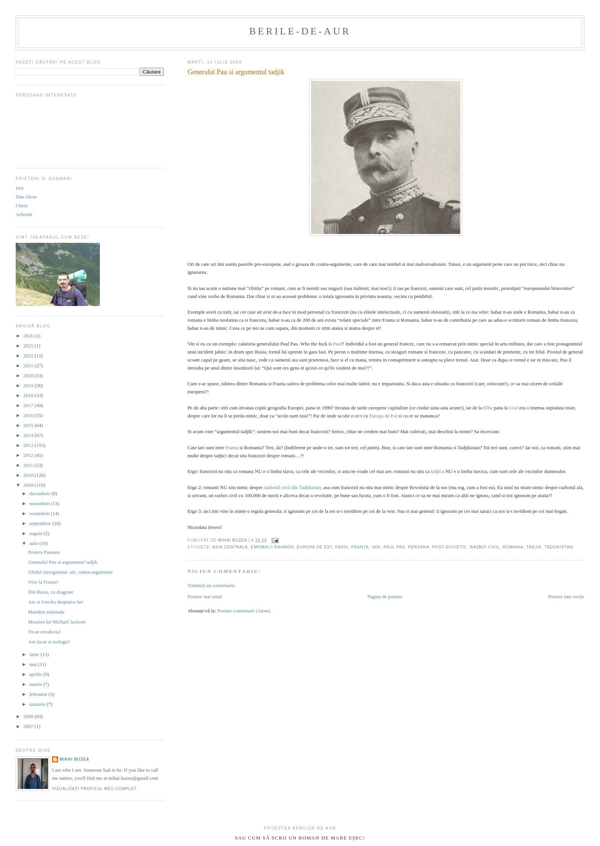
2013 (28, 445)
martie (36, 684)
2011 (28, 465)
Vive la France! (43, 582)
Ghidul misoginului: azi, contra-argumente (70, 572)
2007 (28, 726)
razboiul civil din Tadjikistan (292, 487)
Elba (487, 408)
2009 (28, 485)
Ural (513, 408)
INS (20, 188)
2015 (28, 425)
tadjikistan (559, 547)
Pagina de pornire (385, 596)
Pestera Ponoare (44, 552)
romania (513, 547)
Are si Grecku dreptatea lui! (55, 602)
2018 (28, 395)
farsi (341, 547)
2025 (28, 346)
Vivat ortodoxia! (44, 632)
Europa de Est (383, 416)
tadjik (534, 547)
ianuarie (38, 704)
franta (360, 547)
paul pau (394, 547)
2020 (28, 375)
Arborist (24, 214)
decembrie (40, 493)
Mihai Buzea (75, 759)
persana (418, 547)
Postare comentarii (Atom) (244, 611)
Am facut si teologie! (49, 642)
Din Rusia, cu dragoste (50, 592)
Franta (232, 447)
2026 (28, 336)
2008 (28, 716)
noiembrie (40, 503)
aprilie (36, 674)
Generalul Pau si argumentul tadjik (62, 562)
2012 (28, 455)
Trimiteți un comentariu (211, 585)
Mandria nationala (46, 612)
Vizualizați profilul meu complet (94, 789)
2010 (28, 475)
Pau (337, 344)
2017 (28, 405)
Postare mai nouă (205, 596)
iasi (376, 547)
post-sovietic (449, 547)
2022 (28, 355)
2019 (28, 385)
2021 (28, 365)
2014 (28, 435)
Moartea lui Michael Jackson (57, 622)
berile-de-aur (300, 31)
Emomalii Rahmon (272, 547)
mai (33, 664)
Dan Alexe (26, 197)
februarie (39, 694)
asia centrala (230, 547)
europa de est (315, 547)
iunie (35, 654)
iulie (34, 543)
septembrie (40, 523)
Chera (22, 205)
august (36, 533)
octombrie (40, 513)
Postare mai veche (566, 596)
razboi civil (485, 547)
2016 (28, 415)
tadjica (437, 471)
